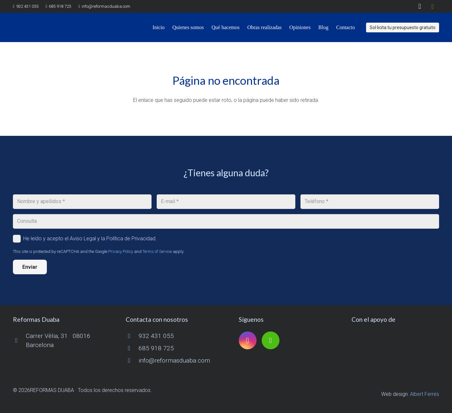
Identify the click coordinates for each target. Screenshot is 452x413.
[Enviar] (30, 267)
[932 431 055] (132, 336)
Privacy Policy (120, 251)
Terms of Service (157, 251)
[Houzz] (432, 6)
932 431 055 (156, 336)
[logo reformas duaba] (43, 27)
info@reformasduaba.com (174, 360)
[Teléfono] (369, 201)
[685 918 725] (132, 348)
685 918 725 (156, 348)
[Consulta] (226, 221)
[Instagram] (419, 6)
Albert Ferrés (424, 394)
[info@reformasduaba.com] (132, 360)
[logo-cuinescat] (395, 340)
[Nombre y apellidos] (82, 201)
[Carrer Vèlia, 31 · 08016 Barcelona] (19, 340)
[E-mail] (226, 201)
